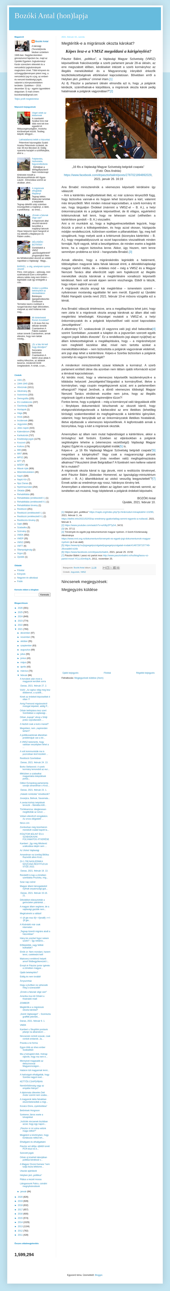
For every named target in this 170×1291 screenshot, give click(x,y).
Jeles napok (23, 428)
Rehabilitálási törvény (27, 505)
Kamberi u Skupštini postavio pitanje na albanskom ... (34, 1030)
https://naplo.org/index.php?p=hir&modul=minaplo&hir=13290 (121, 512)
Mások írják (22, 468)
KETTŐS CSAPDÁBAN (31, 1081)
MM (19, 450)
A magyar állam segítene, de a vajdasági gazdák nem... (34, 907)
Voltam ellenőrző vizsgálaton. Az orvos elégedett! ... (34, 817)
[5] (121, 446)
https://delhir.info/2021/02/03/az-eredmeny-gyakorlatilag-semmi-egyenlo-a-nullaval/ (104, 518)
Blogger (98, 1275)
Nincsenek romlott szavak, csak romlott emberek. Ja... (35, 1037)
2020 (20, 1197)
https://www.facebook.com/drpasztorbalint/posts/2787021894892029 (108, 175)
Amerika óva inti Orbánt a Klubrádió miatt (32, 997)
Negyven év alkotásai (27, 577)
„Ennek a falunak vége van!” (40, 216)
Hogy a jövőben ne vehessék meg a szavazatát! (34, 986)
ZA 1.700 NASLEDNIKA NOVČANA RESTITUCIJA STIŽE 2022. (34, 864)
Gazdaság (22, 405)
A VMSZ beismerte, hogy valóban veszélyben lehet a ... (34, 745)
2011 (20, 1235)
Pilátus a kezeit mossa (30, 1179)
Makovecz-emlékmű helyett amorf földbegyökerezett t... (34, 960)
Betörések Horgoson (30, 1110)
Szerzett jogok (27, 1153)
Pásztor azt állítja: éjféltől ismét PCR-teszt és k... (35, 1147)
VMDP (20, 538)
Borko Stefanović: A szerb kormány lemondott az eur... (34, 768)
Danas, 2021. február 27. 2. (33, 685)
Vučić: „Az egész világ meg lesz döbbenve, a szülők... (35, 691)
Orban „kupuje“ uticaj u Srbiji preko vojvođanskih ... (33, 718)
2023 (20, 621)
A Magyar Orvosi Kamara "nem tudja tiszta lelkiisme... (35, 1165)
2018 (20, 1205)
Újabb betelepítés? (29, 972)
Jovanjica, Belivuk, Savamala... (35, 798)
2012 (20, 1230)
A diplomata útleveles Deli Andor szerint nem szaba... (34, 1093)
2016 (20, 1213)
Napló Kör (22, 479)
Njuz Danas (22, 483)
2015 (20, 1218)
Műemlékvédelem (25, 472)
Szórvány (21, 531)
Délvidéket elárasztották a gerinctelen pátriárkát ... (32, 901)
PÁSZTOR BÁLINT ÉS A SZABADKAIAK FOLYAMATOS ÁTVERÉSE (34, 837)
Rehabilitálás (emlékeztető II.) (31, 502)
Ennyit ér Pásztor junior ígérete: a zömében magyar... (35, 966)
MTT (19, 461)
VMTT (20, 546)
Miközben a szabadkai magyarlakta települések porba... (33, 776)
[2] (111, 91)
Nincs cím (24, 823)
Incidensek (22, 420)
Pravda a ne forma (29, 1043)
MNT (19, 453)
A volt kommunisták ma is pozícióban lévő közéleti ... (34, 752)
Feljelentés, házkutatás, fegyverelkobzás (40, 161)
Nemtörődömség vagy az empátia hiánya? (32, 1086)
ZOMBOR (24, 1003)
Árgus (20, 553)
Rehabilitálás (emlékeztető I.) (31, 498)
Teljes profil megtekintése (26, 99)
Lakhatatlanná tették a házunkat (34, 139)
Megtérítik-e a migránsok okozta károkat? (32, 1008)
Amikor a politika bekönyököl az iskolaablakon (40, 291)
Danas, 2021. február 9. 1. (32, 1021)
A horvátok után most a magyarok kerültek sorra (33, 680)
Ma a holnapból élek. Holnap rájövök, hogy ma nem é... (34, 1055)
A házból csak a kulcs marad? (34, 724)
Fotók (20, 581)
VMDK (20, 535)
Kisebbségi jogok (25, 439)
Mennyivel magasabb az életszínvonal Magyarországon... (31, 1063)
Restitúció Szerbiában (30, 758)
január (23, 1191)
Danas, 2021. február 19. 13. (34, 871)
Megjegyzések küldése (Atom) (88, 678)
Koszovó (21, 442)
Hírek (19, 417)
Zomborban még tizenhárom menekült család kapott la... (34, 828)
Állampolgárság (24, 549)
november (25, 637)
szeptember (26, 645)
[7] (154, 478)
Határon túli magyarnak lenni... (34, 1070)
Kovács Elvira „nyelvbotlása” (33, 1106)
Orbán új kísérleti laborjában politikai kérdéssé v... (33, 1158)
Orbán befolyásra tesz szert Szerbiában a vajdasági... (33, 711)
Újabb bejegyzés (70, 673)
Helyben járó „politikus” (31, 1175)
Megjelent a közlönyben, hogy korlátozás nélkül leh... (34, 1136)
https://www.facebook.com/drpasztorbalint (86, 552)
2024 (20, 616)
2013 (20, 1226)
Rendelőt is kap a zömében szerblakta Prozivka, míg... (34, 876)
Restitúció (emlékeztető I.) (29, 513)
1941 (19, 380)
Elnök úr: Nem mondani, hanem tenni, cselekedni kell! (35, 953)
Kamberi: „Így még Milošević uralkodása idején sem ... (33, 844)
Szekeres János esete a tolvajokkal (31, 1115)
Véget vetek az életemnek (39, 114)
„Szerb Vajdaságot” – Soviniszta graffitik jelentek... (35, 1015)
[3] (130, 251)
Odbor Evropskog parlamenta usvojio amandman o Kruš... (35, 784)
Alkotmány (22, 391)
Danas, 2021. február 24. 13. (34, 762)
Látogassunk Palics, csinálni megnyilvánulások (33, 1184)
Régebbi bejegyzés (145, 673)
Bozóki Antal (41, 41)
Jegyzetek (75, 572)
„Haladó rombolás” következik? (35, 794)
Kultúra (20, 446)
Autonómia (22, 394)
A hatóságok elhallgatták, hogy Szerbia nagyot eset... (34, 1075)
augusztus (25, 649)
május (23, 662)
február (24, 675)
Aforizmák (22, 387)
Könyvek (21, 574)
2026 (20, 608)
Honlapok (21, 409)
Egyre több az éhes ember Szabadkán (32, 1048)
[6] (154, 450)
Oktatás (21, 490)
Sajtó (19, 524)
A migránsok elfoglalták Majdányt (38, 191)
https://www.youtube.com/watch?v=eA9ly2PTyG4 (90, 525)
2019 (20, 1201)
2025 (20, 612)
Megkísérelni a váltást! (30, 913)
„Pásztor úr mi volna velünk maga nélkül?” (33, 1129)
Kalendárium (23, 431)
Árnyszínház (26, 981)
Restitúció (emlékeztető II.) (30, 516)
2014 (20, 1222)
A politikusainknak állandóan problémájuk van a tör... (33, 736)
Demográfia (22, 398)
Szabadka (22, 527)
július (23, 654)
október (24, 641)
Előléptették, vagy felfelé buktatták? (31, 946)
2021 (20, 629)
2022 (20, 625)
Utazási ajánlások (28, 1171)
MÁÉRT (21, 465)
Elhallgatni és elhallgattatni (33, 1142)
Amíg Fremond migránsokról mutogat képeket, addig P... (34, 704)
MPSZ (20, 457)
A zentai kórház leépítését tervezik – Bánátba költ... (33, 803)
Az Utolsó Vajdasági (29, 850)
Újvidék (20, 557)
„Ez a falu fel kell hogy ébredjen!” (40, 345)
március (24, 671)
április (23, 666)
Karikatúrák (22, 435)
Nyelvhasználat (24, 487)
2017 (20, 1209)
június (23, 658)
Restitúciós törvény (26, 520)
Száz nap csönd (27, 882)
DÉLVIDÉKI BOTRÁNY (37, 243)
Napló (20, 476)
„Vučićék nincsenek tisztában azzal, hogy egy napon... (34, 1122)
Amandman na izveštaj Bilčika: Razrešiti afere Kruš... (34, 855)
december (25, 633)
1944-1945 (22, 383)
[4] (154, 328)
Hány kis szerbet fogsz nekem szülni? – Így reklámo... (34, 939)
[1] (110, 79)
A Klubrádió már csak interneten (30, 925)
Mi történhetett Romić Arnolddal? (40, 318)
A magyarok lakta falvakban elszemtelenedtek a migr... (34, 1100)
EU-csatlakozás (24, 402)
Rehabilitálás (23, 494)
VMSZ (83, 572)
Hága (19, 413)
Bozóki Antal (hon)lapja (51, 15)
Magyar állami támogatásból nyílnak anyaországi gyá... (34, 887)
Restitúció (22, 509)
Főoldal (107, 673)
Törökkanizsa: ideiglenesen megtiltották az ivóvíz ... (33, 810)
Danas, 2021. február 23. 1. (34, 790)
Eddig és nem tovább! (30, 976)
